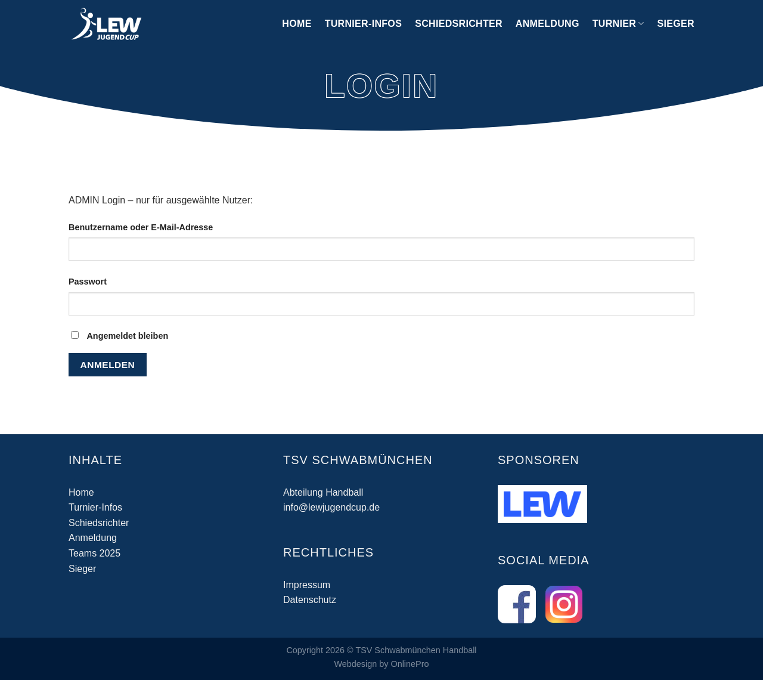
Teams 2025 (94, 553)
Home (296, 23)
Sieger (675, 23)
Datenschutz (309, 600)
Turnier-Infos (363, 23)
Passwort (88, 281)
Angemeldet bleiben (119, 336)
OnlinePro (409, 664)
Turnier (618, 23)
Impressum (306, 585)
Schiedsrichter (459, 23)
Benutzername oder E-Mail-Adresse (141, 227)
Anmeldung (547, 23)
